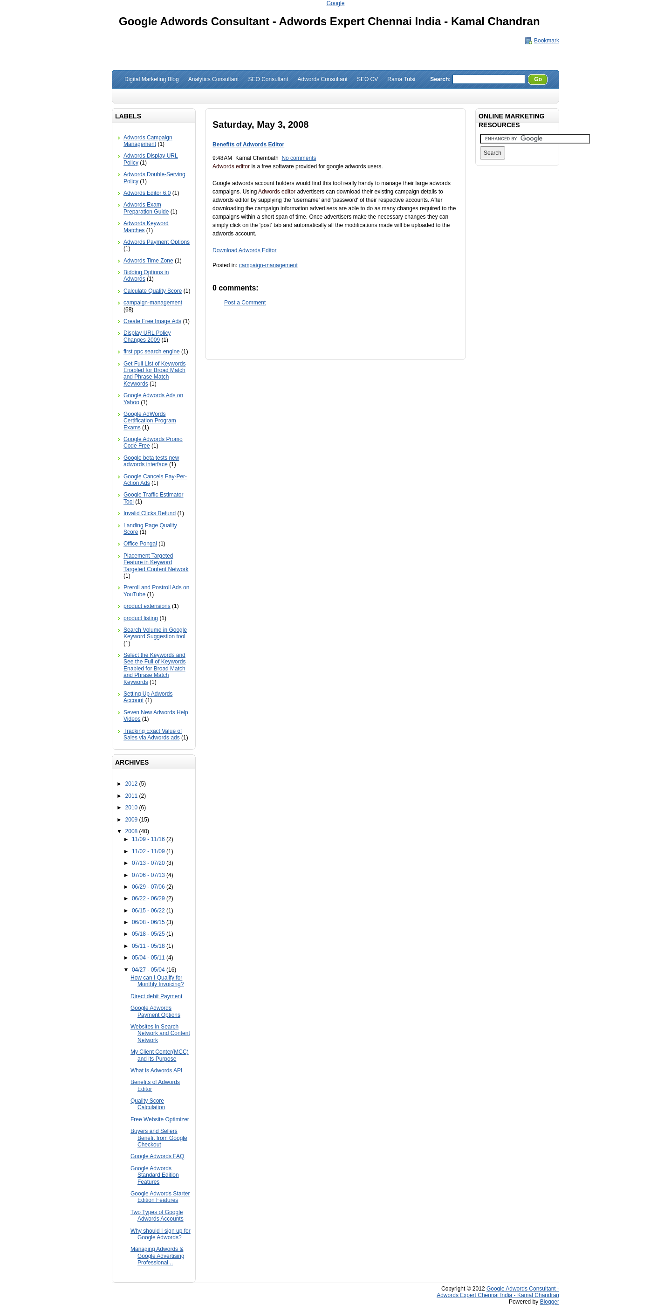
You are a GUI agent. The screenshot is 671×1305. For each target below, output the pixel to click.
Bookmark (546, 40)
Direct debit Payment (156, 996)
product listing (140, 618)
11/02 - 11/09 (149, 851)
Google (336, 3)
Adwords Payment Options (156, 242)
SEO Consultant (268, 79)
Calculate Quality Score (152, 291)
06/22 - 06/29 (149, 898)
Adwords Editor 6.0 (147, 193)
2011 (132, 796)
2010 (132, 807)
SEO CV (367, 79)
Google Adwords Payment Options (155, 1011)
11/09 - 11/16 (149, 839)
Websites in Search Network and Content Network (160, 1033)
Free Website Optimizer (159, 1119)
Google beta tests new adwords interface (151, 461)
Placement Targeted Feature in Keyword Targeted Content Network (155, 562)
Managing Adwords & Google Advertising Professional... (157, 1256)
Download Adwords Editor (244, 250)
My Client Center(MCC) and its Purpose (159, 1055)
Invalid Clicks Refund (149, 513)
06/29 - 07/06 (149, 887)
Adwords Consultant (323, 79)
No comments (298, 158)
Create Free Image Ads (152, 321)
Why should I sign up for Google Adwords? (160, 1234)
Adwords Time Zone (148, 260)
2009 (132, 819)
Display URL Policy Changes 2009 (147, 336)
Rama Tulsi (401, 79)
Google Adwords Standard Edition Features (154, 1175)
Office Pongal (140, 543)
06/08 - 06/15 (149, 922)
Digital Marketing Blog (151, 79)
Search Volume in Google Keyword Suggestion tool (155, 633)
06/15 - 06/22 (149, 910)
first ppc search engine (151, 351)
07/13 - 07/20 (149, 863)
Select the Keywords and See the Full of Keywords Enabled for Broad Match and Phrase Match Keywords (154, 668)
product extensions (147, 606)
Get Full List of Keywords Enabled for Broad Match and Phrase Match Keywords (154, 373)
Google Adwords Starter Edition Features (160, 1196)
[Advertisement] (335, 332)
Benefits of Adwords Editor (248, 144)
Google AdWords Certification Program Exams (149, 421)
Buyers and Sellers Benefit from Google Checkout (158, 1138)
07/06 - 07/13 (149, 875)
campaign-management (152, 302)
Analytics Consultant (213, 79)
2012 (132, 783)
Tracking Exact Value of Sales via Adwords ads (152, 734)
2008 (132, 831)
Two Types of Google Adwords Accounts (157, 1215)
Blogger (549, 1301)
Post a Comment (245, 302)
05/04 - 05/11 (149, 957)
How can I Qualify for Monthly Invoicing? (157, 980)
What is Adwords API (156, 1070)
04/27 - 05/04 (149, 970)
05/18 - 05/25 (149, 934)
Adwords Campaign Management (147, 140)
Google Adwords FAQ (157, 1156)
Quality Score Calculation (147, 1104)
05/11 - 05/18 (149, 946)
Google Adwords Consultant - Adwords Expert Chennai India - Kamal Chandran (329, 21)
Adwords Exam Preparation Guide (146, 207)
